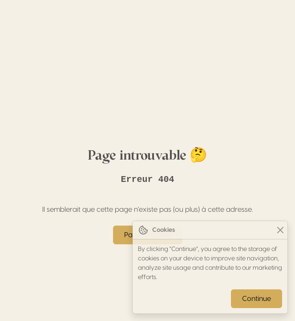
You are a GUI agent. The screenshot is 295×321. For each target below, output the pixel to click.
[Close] (280, 230)
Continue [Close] (256, 298)
